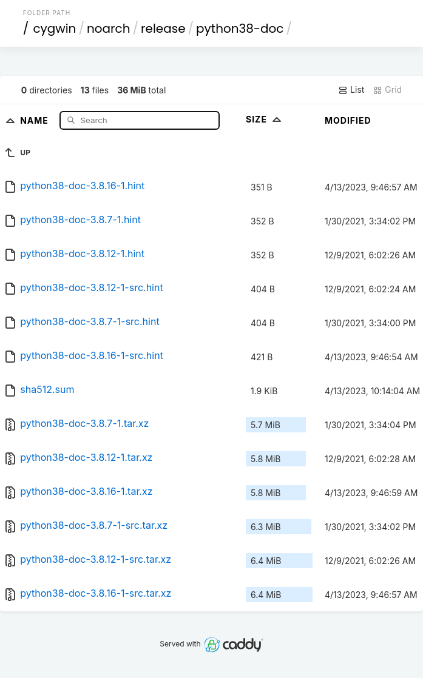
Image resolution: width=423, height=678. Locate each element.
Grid (387, 89)
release (163, 28)
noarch (108, 28)
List (351, 89)
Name (35, 120)
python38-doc (239, 28)
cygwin (54, 28)
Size (265, 119)
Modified (348, 120)
